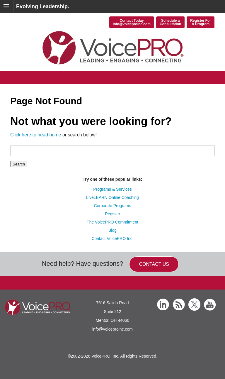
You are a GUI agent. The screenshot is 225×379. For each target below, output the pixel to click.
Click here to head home (35, 134)
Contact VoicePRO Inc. (112, 238)
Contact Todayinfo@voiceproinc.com (132, 22)
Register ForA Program (200, 22)
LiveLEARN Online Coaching (112, 197)
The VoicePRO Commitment (112, 222)
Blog (112, 230)
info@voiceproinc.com (112, 329)
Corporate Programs (112, 205)
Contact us (154, 264)
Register (112, 214)
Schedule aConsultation (170, 22)
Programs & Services (112, 189)
